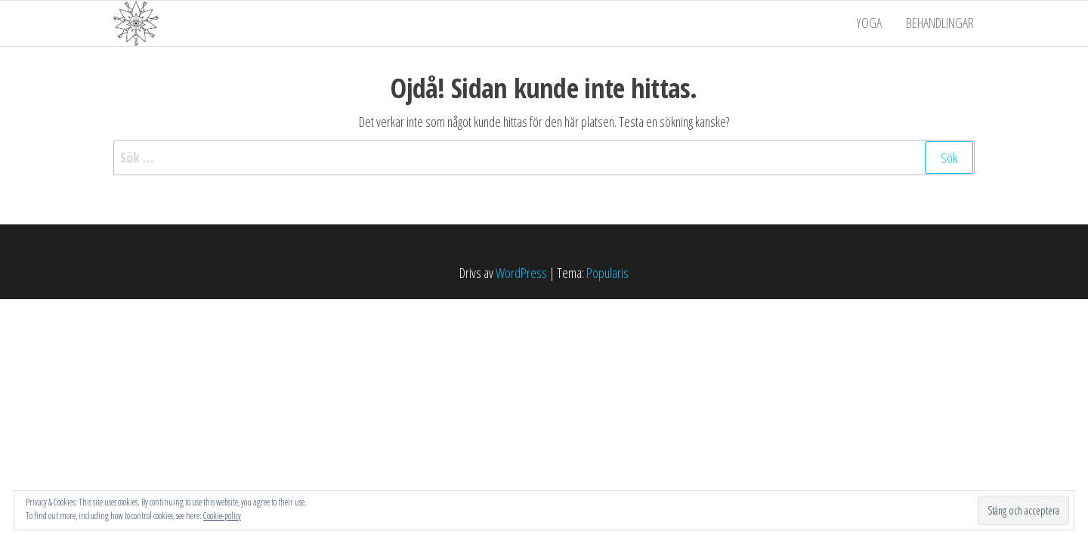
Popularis (607, 273)
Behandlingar (941, 23)
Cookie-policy (222, 515)
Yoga (871, 23)
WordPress (521, 273)
